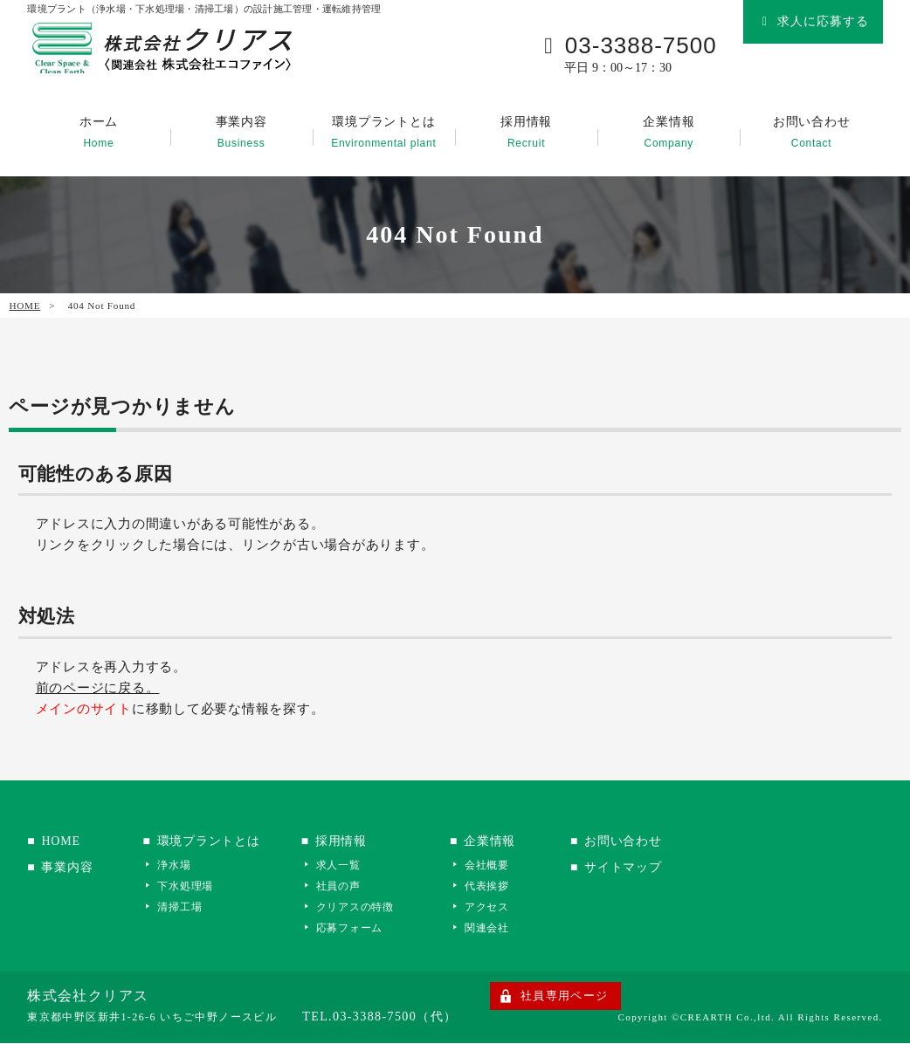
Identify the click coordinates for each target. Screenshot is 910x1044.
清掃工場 (184, 907)
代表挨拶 (496, 886)
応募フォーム (359, 928)
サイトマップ (638, 868)
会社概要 (496, 865)
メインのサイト (84, 709)
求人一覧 (348, 865)
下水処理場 (190, 886)
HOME (24, 306)
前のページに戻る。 (98, 688)
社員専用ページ (564, 997)
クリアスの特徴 (364, 907)
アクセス (496, 907)
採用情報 (526, 133)
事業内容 (241, 133)
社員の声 (348, 886)
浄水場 (179, 865)
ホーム (98, 133)
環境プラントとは (384, 133)
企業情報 (668, 133)
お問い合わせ (811, 133)
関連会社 (496, 928)
